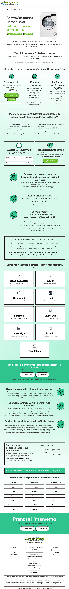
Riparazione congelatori (34, 559)
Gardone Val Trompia (26, 257)
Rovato (30, 255)
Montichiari (40, 252)
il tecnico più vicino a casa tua (28, 246)
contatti (13, 552)
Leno (48, 252)
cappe (50, 280)
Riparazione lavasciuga (34, 565)
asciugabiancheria (19, 280)
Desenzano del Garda (26, 252)
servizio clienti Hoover (22, 458)
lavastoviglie (19, 333)
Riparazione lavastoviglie (34, 568)
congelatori (19, 298)
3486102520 (12, 95)
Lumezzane (36, 257)
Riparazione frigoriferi (34, 563)
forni (50, 298)
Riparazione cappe (34, 554)
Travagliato (36, 255)
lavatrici (50, 333)
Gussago (19, 255)
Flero (45, 252)
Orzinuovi (13, 255)
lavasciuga (50, 315)
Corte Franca (43, 255)
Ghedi (34, 252)
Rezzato (46, 257)
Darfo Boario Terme (53, 255)
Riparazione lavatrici (34, 570)
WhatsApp (28, 34)
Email (55, 554)
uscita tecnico (14, 554)
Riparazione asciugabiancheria (34, 552)
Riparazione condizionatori (34, 556)
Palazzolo (25, 255)
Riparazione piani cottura (34, 572)
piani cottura (34, 351)
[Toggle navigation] (66, 3)
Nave (41, 257)
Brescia (10, 252)
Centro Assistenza (12, 9)
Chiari (19, 9)
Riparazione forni (34, 561)
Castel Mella (54, 252)
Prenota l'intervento (14, 34)
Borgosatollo (16, 252)
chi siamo (13, 550)
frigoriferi (19, 315)
